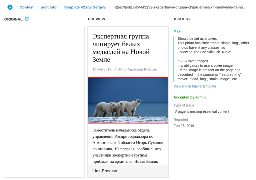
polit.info (48, 7)
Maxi (177, 31)
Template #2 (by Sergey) (85, 7)
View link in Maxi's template (195, 86)
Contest (27, 7)
